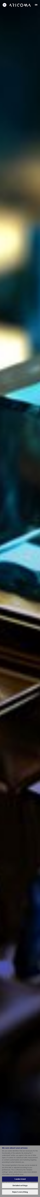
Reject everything (20, 1192)
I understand (20, 1179)
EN (36, 5)
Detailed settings (20, 1186)
